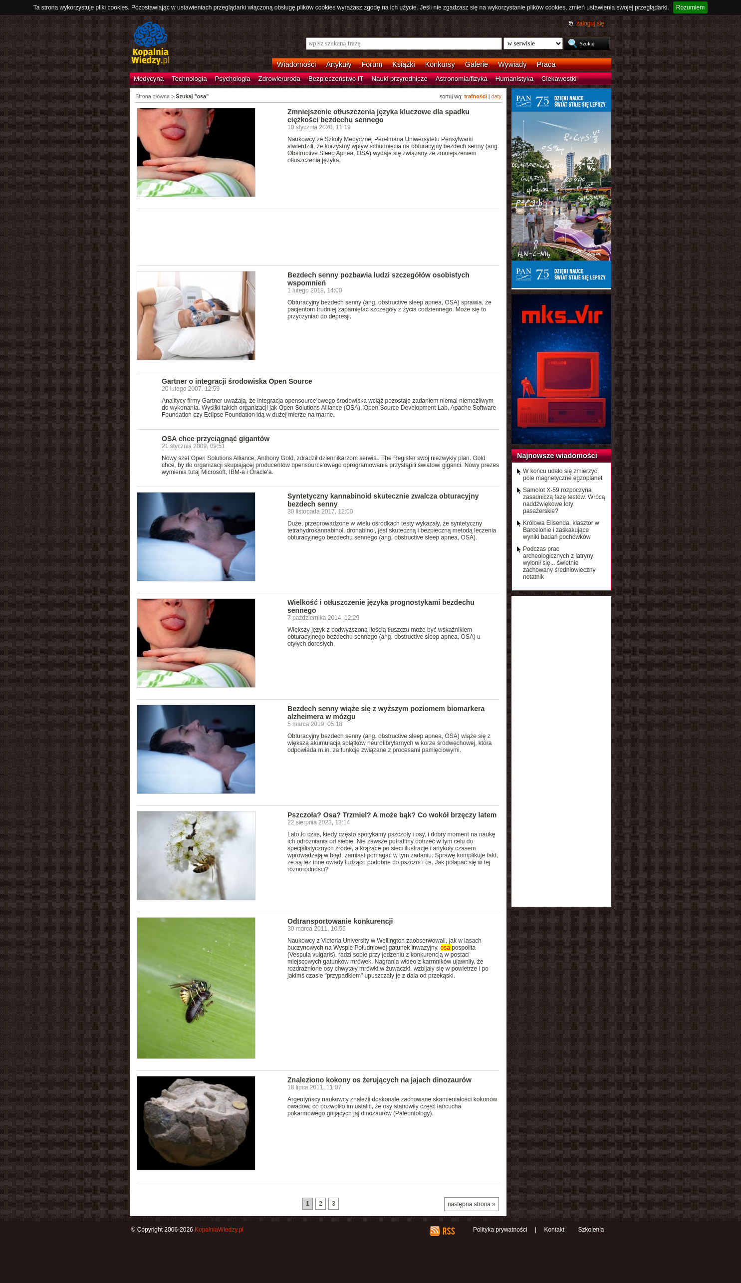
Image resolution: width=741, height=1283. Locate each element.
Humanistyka (514, 78)
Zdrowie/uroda (279, 78)
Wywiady (512, 64)
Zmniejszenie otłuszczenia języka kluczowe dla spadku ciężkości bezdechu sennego (378, 116)
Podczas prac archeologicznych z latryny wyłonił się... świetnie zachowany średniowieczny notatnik (559, 562)
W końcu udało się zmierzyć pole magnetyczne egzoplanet (562, 475)
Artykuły (338, 64)
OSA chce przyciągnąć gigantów (215, 439)
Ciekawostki (558, 78)
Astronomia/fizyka (462, 78)
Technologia (189, 78)
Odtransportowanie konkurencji (340, 921)
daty (496, 96)
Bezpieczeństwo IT (336, 78)
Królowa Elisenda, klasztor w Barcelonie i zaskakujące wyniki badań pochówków (561, 529)
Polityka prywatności (500, 1229)
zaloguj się (590, 23)
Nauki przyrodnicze (400, 78)
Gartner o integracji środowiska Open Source (237, 381)
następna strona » (471, 1204)
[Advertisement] (318, 236)
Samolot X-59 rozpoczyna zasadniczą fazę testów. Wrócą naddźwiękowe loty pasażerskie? (564, 500)
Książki (403, 64)
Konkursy (440, 64)
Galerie (476, 64)
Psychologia (232, 78)
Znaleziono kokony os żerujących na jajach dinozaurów (379, 1080)
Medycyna (149, 78)
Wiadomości (296, 64)
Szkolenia (591, 1229)
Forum (372, 64)
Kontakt (554, 1229)
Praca (546, 64)
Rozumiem (690, 7)
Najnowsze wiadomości (557, 456)
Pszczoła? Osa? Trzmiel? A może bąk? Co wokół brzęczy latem (391, 815)
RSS (448, 1231)
